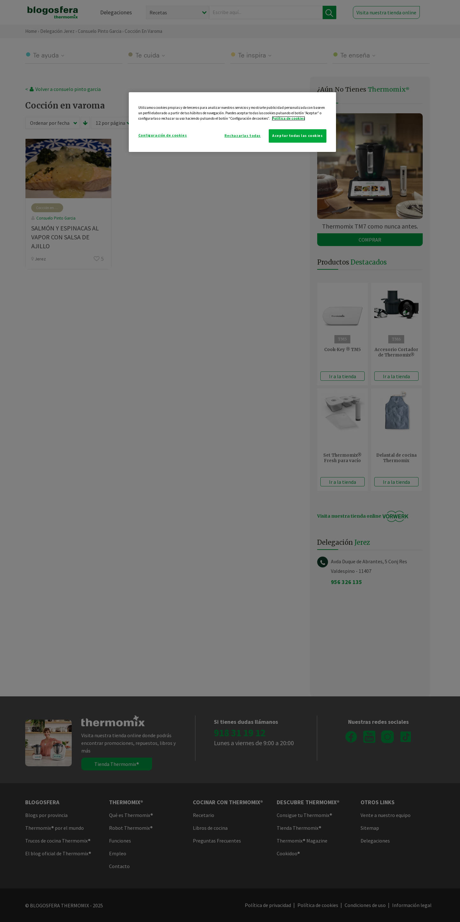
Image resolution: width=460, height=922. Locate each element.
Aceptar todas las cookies (297, 135)
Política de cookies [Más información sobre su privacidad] (288, 118)
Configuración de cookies (162, 135)
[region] (232, 122)
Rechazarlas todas (242, 135)
